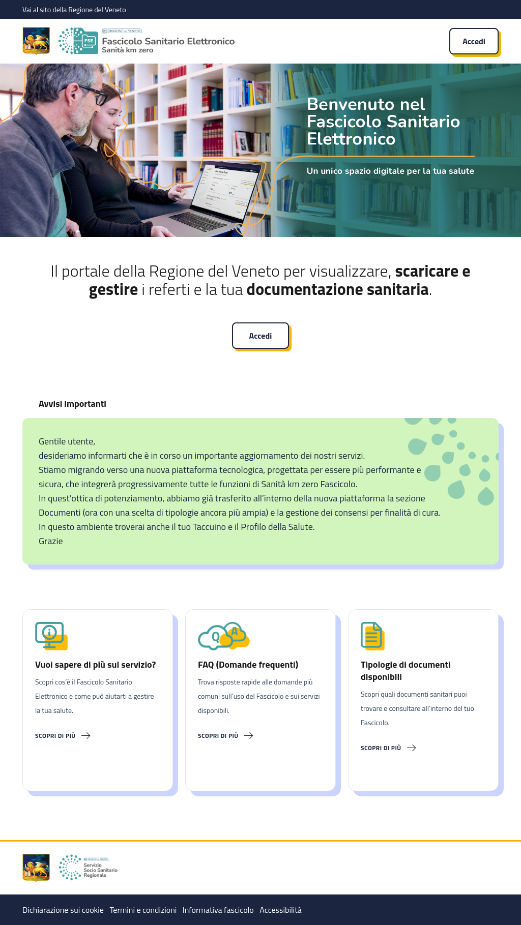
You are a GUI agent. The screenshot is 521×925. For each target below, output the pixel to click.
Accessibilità (280, 910)
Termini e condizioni (143, 910)
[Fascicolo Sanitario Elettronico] (219, 41)
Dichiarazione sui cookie (63, 910)
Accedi (473, 41)
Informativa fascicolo (218, 910)
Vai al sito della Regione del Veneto (74, 9)
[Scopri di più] (97, 736)
